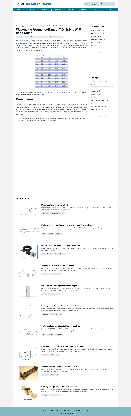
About (44, 410)
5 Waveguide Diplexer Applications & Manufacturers (61, 387)
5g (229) (93, 97)
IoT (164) (93, 46)
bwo (44, 233)
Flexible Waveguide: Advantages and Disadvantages (61, 245)
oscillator (50, 233)
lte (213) (93, 103)
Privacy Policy (54, 410)
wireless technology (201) (99, 106)
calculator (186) (95, 109)
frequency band (30, 36)
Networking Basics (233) (98, 39)
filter (52, 374)
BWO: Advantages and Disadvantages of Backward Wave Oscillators (67, 225)
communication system (55, 36)
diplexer (53, 395)
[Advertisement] (65, 19)
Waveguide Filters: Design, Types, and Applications (60, 366)
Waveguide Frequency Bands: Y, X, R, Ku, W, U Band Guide (45, 26)
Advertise (77, 410)
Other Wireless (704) (97, 30)
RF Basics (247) (96, 36)
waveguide (20, 36)
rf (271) (93, 88)
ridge (52, 354)
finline (44, 294)
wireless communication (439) (100, 82)
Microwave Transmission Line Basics (55, 205)
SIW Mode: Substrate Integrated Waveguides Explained (62, 326)
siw (43, 334)
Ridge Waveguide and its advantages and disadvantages (62, 346)
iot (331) (93, 85)
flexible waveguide (47, 253)
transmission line (55, 213)
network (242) (95, 94)
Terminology (20, 26)
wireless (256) (95, 91)
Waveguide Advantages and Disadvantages (58, 265)
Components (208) (96, 43)
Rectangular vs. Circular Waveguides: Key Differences (62, 306)
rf (46, 36)
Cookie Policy (66, 410)
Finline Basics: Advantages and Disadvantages (59, 286)
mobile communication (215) (99, 100)
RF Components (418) (97, 33)
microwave (39, 36)
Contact (87, 410)
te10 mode (59, 334)
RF (33, 4)
